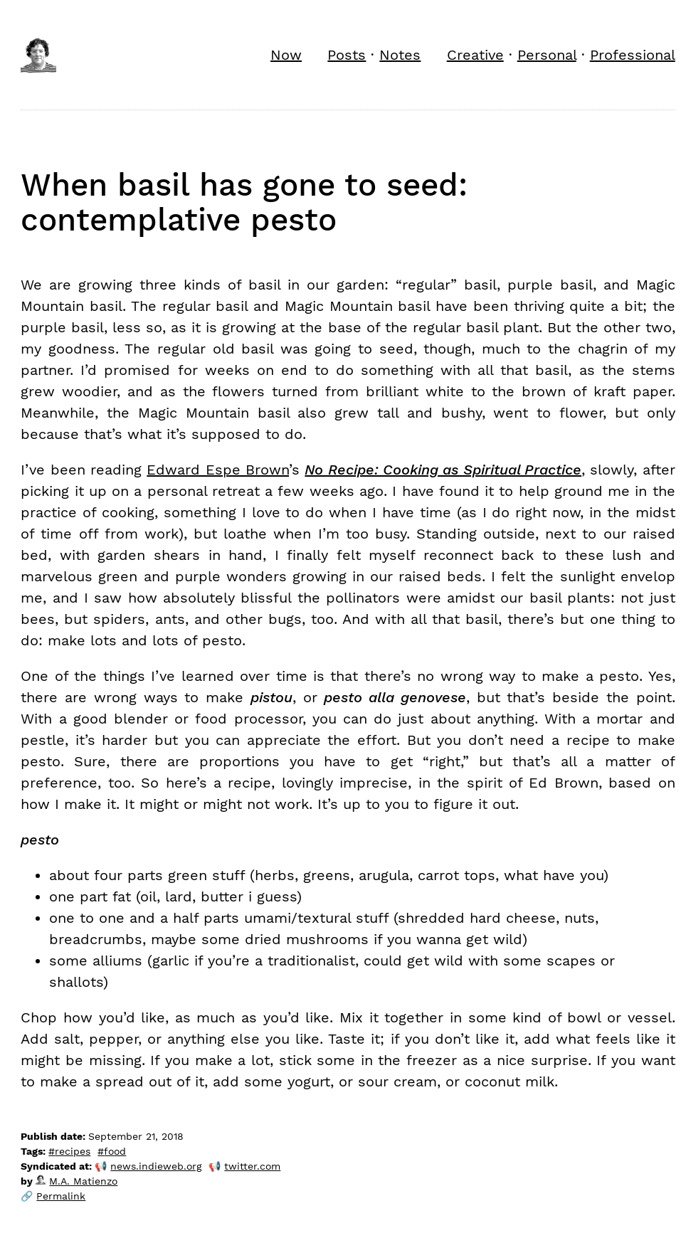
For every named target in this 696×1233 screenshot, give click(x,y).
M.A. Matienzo (76, 1181)
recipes (72, 1151)
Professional (632, 54)
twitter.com (252, 1166)
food (115, 1151)
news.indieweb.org (155, 1166)
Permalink (60, 1196)
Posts (346, 54)
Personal (546, 54)
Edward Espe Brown (218, 469)
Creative (475, 54)
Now (286, 54)
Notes (400, 54)
